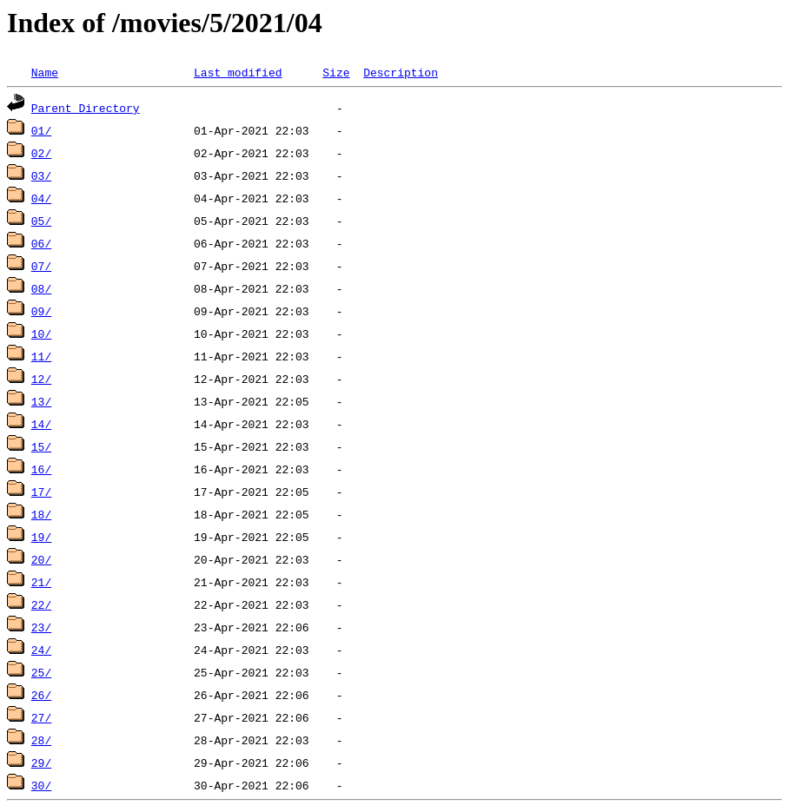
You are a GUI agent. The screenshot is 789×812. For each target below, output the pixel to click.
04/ (41, 198)
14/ (41, 424)
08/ (41, 288)
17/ (41, 491)
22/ (41, 604)
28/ (41, 740)
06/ (41, 243)
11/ (41, 356)
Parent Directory (85, 108)
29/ (41, 762)
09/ (41, 311)
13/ (41, 401)
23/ (41, 627)
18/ (41, 514)
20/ (41, 559)
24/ (41, 649)
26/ (41, 695)
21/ (41, 582)
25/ (41, 672)
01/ (41, 130)
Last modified (238, 72)
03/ (41, 175)
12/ (41, 378)
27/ (41, 717)
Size (335, 72)
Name (44, 72)
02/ (41, 153)
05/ (41, 220)
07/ (41, 266)
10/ (41, 333)
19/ (41, 537)
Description (400, 72)
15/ (41, 446)
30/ (41, 785)
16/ (41, 469)
